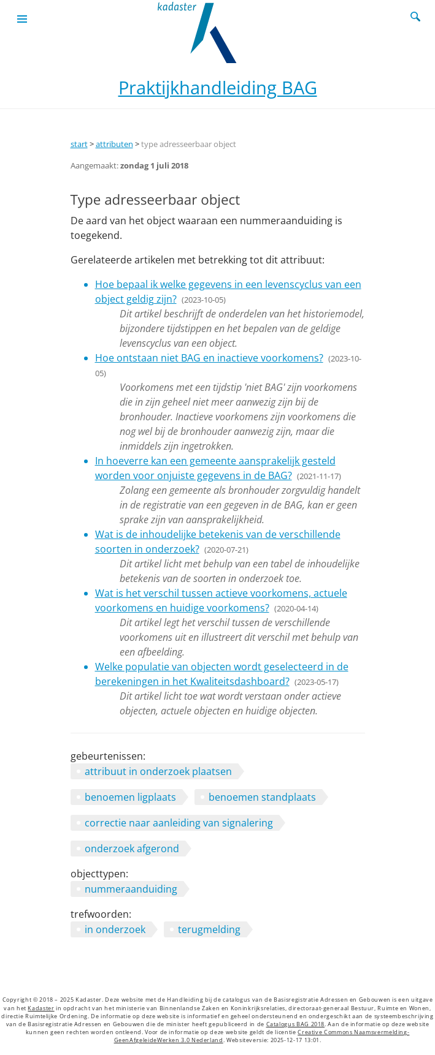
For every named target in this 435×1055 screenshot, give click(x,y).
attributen (114, 143)
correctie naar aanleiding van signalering (179, 823)
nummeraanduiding (131, 889)
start (79, 143)
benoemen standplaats (262, 797)
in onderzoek (115, 929)
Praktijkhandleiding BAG (217, 87)
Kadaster (41, 1008)
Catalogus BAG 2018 (295, 1024)
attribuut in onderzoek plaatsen (158, 771)
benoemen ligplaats (130, 797)
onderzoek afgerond (132, 848)
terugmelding (209, 929)
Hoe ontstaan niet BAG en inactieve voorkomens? (209, 358)
